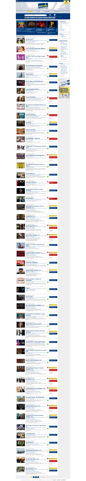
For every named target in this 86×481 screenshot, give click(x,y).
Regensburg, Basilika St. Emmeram (32, 255)
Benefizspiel (62, 56)
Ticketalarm (46, 11)
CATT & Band (62, 51)
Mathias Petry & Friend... (64, 57)
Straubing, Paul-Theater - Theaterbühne (32, 192)
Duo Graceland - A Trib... (64, 43)
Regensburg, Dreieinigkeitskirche (31, 210)
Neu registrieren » (61, 30)
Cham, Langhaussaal (30, 141)
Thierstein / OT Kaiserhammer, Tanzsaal (32, 444)
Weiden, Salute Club (30, 353)
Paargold (62, 55)
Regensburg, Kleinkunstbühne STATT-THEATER (33, 67)
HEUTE (38, 11)
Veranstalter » (62, 35)
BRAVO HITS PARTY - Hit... (64, 54)
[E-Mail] (63, 24)
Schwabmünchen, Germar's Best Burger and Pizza (34, 98)
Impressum (40, 1)
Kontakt (36, 1)
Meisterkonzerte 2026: (29, 90)
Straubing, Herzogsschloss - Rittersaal (32, 91)
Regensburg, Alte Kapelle (30, 408)
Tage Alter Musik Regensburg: (30, 217)
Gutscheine (56, 11)
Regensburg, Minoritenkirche (31, 228)
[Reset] (46, 15)
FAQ (26, 1)
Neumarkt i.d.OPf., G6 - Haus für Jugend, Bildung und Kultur (35, 343)
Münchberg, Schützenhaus (31, 42)
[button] (61, 27)
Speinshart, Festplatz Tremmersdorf (32, 264)
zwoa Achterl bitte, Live (64, 53)
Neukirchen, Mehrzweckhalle (31, 435)
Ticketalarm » (51, 59)
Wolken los (62, 42)
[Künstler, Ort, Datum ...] (35, 15)
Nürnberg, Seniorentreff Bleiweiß (31, 131)
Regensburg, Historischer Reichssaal (32, 381)
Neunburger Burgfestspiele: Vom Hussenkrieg (41, 30)
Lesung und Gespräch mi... (64, 46)
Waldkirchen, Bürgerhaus (30, 325)
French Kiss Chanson (64, 52)
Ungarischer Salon (63, 47)
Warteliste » (50, 100)
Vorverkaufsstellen (21, 1)
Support (31, 1)
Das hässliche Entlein (64, 48)
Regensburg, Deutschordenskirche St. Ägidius (33, 237)
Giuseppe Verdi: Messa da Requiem (31, 29)
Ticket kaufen (52, 39)
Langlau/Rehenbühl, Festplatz (31, 361)
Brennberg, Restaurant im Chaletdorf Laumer (33, 107)
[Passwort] (63, 26)
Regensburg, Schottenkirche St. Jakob (32, 419)
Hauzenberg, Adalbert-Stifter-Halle (32, 149)
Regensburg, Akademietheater (31, 50)
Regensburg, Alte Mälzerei (30, 167)
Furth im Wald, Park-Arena (30, 124)
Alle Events (30, 11)
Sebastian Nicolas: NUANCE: (30, 333)
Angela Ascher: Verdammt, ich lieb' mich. (51, 30)
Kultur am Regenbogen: (29, 139)
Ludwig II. (62, 50)
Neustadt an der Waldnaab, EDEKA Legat (33, 116)
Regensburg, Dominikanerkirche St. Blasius (33, 471)
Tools (34, 1)
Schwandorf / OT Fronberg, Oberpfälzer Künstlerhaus (34, 60)
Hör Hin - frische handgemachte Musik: (32, 41)
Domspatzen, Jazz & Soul (64, 49)
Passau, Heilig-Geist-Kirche (31, 298)
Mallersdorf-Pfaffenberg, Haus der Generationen (34, 175)
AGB (28, 1)
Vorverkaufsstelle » (63, 36)
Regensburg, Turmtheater (30, 428)
